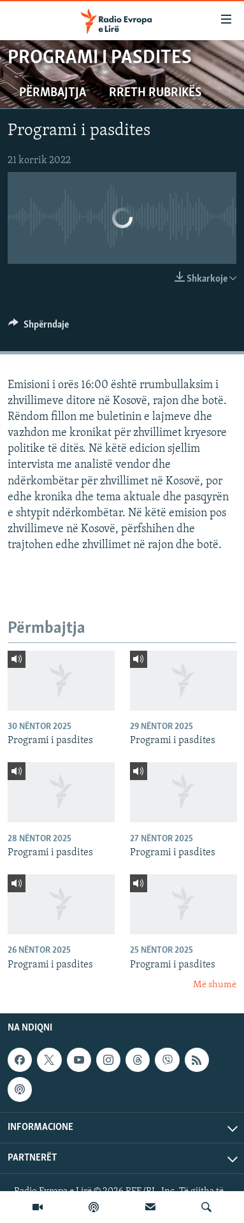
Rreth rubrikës (155, 93)
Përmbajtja (52, 93)
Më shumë (214, 985)
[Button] (38, 327)
